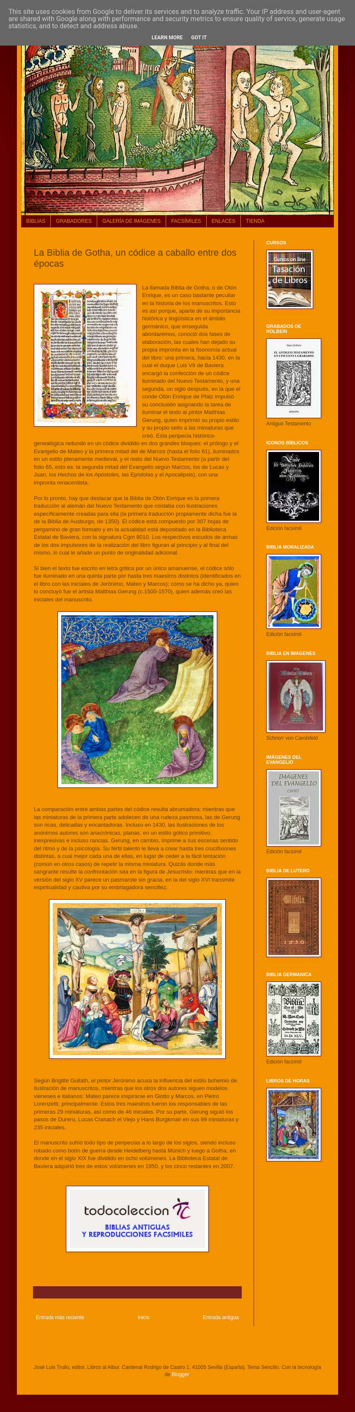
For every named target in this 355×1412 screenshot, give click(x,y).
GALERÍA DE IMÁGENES (131, 221)
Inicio (144, 1317)
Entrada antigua (221, 1317)
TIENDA (255, 221)
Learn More (167, 38)
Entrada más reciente (60, 1317)
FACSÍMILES (186, 221)
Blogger (180, 1374)
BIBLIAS (35, 221)
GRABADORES (74, 221)
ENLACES (223, 221)
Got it (199, 38)
